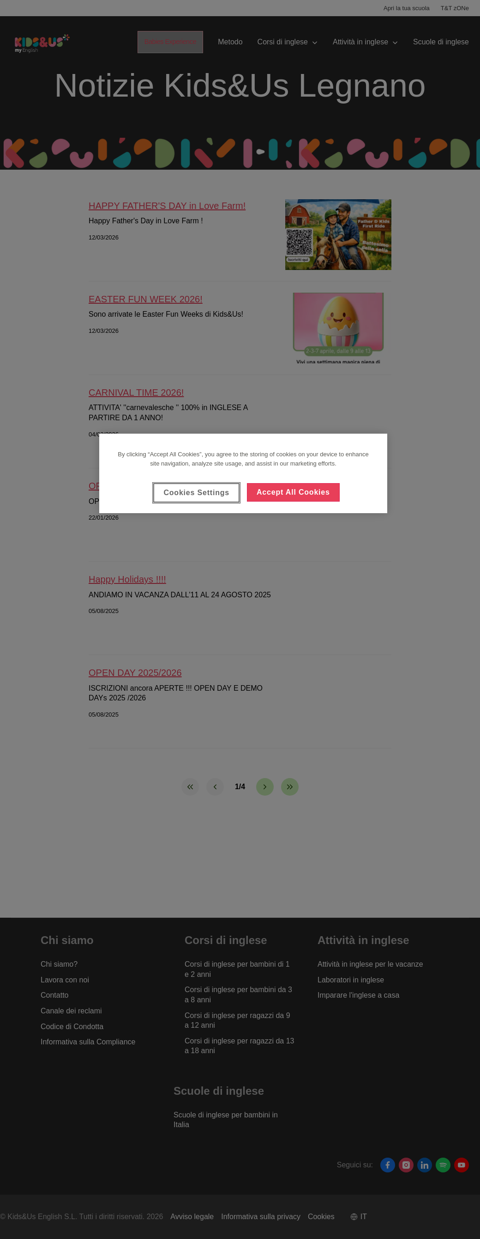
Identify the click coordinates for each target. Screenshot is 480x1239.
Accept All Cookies (293, 492)
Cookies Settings (196, 493)
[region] (243, 473)
